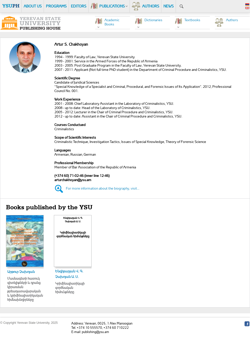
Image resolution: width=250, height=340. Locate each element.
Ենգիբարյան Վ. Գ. (69, 271)
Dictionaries (153, 20)
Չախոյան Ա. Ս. (67, 276)
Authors (232, 20)
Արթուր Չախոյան (21, 271)
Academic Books (112, 22)
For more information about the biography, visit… (102, 188)
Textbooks (192, 20)
